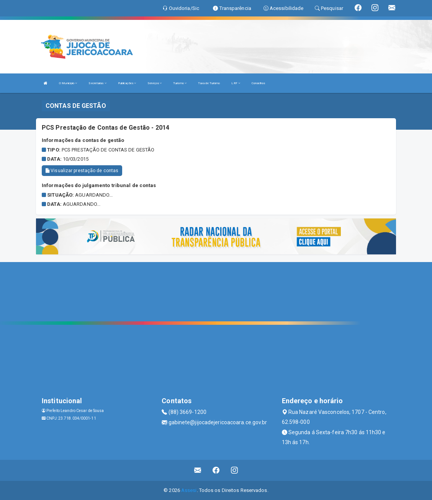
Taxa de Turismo (209, 83)
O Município (68, 83)
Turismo (180, 83)
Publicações (127, 83)
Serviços (154, 83)
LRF (235, 83)
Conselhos (258, 83)
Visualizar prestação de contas (82, 170)
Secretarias (97, 83)
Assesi (189, 490)
